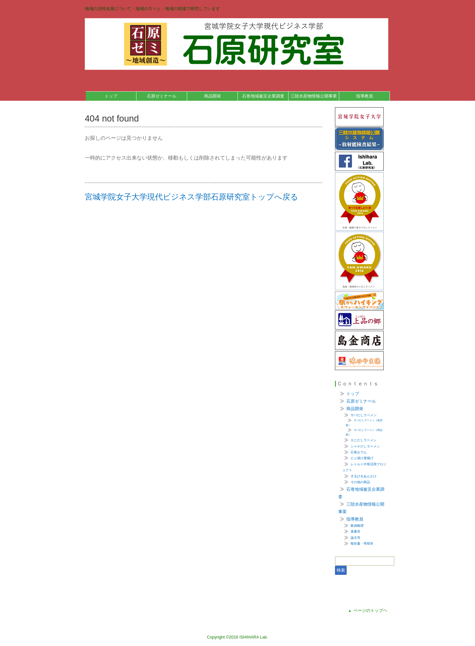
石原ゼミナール (161, 96)
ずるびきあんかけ (364, 476)
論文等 (355, 537)
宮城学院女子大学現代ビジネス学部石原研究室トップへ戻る (191, 196)
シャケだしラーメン (365, 446)
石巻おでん (359, 452)
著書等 (355, 531)
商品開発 (212, 96)
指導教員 (364, 96)
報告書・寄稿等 (362, 543)
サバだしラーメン (364, 415)
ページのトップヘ (367, 610)
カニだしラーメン (364, 440)
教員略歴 (357, 525)
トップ (111, 96)
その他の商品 (360, 482)
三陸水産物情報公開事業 (313, 96)
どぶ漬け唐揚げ (362, 458)
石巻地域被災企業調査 (263, 96)
